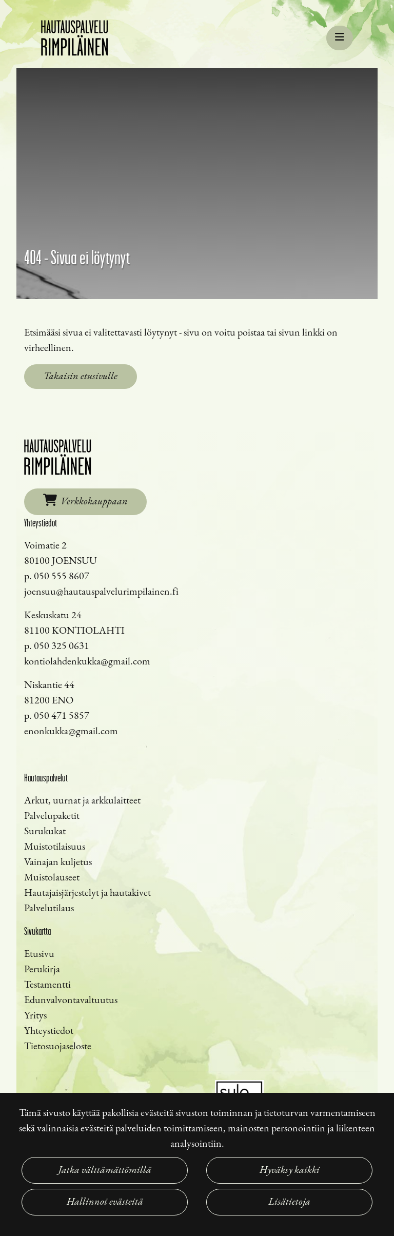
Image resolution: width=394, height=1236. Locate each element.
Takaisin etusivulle (80, 376)
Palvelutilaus (49, 909)
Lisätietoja (289, 1202)
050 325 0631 (61, 646)
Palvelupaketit (52, 816)
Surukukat (45, 832)
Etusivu (39, 954)
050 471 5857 (61, 716)
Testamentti (47, 985)
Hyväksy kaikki (290, 1170)
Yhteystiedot (48, 1031)
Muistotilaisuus (54, 847)
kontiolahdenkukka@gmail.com (87, 662)
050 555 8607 (61, 577)
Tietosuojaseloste (57, 1047)
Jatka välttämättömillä (104, 1170)
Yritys (35, 1016)
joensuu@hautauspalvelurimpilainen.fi (101, 592)
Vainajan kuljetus (58, 862)
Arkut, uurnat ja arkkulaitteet (82, 801)
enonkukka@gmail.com (71, 732)
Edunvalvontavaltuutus (70, 1000)
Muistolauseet (52, 878)
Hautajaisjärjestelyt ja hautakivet (87, 893)
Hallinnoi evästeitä (105, 1202)
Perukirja (42, 970)
